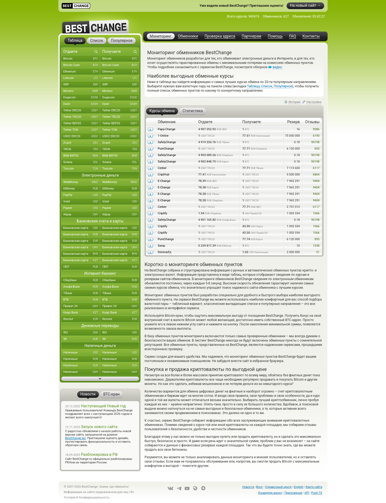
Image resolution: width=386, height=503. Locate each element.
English (298, 487)
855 (317, 148)
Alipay (81, 214)
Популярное (283, 86)
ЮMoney (81, 188)
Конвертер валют (270, 493)
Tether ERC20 (81, 110)
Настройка (313, 102)
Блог (259, 487)
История (294, 102)
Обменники (188, 36)
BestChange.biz (75, 438)
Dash (81, 104)
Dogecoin (81, 97)
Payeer (81, 208)
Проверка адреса (220, 36)
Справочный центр (278, 487)
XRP (81, 84)
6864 (316, 174)
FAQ (292, 36)
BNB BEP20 (81, 156)
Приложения (293, 493)
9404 (316, 181)
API (306, 493)
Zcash (81, 143)
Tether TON (81, 130)
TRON (81, 149)
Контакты (311, 36)
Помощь (275, 36)
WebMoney (81, 182)
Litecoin (81, 78)
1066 (316, 213)
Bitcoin (81, 59)
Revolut (81, 319)
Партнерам (251, 36)
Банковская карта (81, 228)
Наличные (81, 352)
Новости (248, 487)
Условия (70, 497)
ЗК (81, 339)
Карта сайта (314, 487)
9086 (316, 129)
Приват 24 (81, 306)
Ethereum (81, 71)
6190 (316, 135)
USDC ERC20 (81, 136)
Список (266, 86)
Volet (81, 201)
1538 (316, 245)
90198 (315, 142)
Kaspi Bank (81, 312)
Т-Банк (81, 293)
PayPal (81, 195)
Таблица (253, 86)
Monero (81, 91)
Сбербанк (81, 280)
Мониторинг (160, 36)
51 (318, 252)
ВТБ (81, 300)
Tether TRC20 (81, 117)
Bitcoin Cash (81, 65)
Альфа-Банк (81, 287)
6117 (316, 168)
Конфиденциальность (94, 497)
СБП (81, 267)
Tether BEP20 (81, 123)
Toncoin (81, 169)
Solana (81, 162)
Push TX (316, 493)
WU (81, 332)
